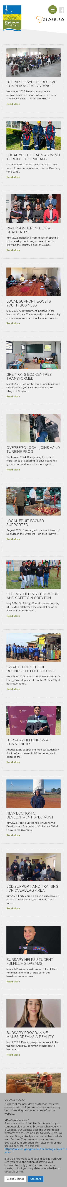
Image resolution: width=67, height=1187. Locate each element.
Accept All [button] (35, 1178)
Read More (13, 104)
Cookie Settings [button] (15, 1178)
